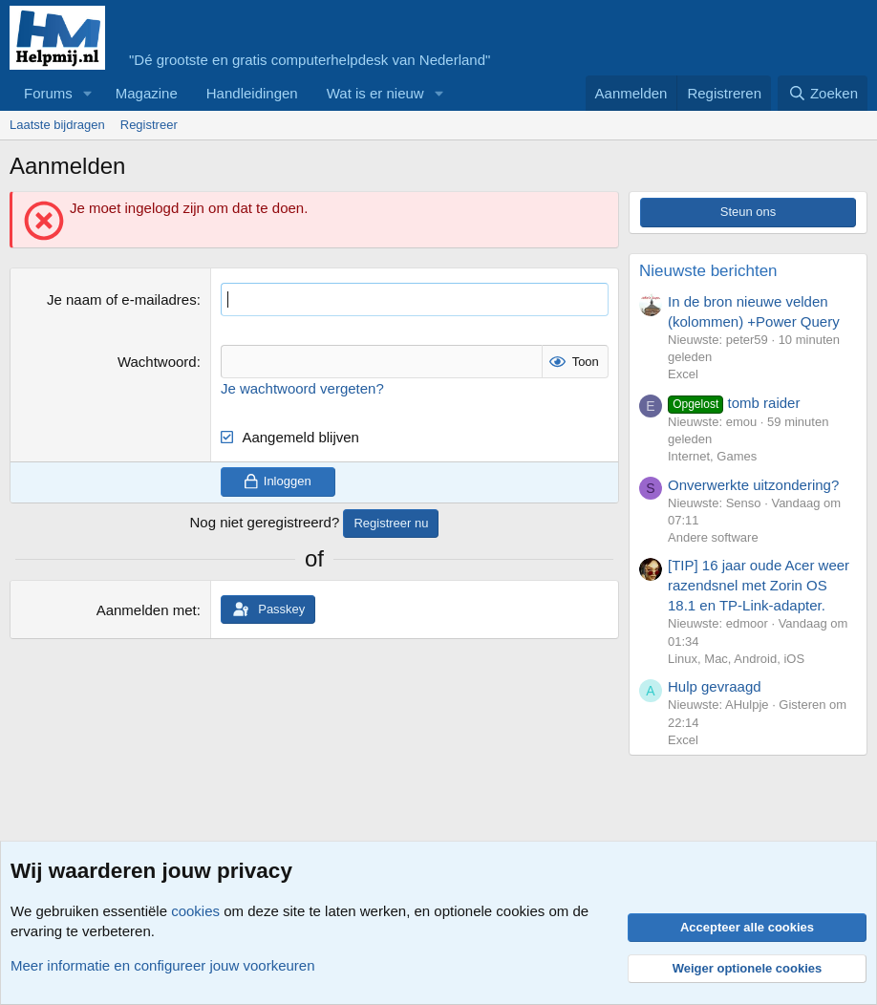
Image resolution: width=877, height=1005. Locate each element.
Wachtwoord (157, 361)
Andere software (713, 537)
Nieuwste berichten (708, 271)
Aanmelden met (146, 610)
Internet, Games (712, 456)
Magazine (147, 93)
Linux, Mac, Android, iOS (736, 659)
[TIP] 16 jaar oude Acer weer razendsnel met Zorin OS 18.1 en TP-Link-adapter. (758, 585)
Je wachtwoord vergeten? (302, 388)
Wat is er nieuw (375, 93)
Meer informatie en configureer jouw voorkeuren (163, 965)
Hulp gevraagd (714, 686)
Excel (683, 374)
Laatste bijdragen (57, 125)
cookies (195, 911)
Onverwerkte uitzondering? (753, 485)
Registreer (149, 125)
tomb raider (734, 403)
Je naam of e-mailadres (122, 299)
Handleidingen (252, 93)
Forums (48, 93)
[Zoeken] (822, 93)
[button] (88, 93)
